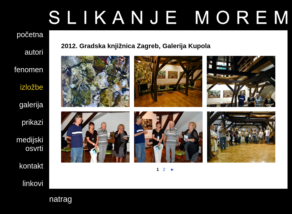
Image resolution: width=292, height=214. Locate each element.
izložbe (31, 87)
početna (30, 34)
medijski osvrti (29, 144)
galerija (31, 104)
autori (33, 52)
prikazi (32, 122)
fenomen (28, 69)
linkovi (33, 183)
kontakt (31, 166)
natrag (60, 199)
